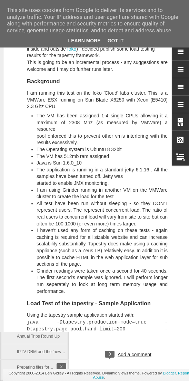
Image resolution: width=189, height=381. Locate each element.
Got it (116, 40)
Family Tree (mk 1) (34, 305)
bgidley (161, 326)
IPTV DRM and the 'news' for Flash (49, 351)
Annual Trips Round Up (38, 336)
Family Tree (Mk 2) (34, 289)
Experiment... (29, 320)
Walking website (32, 258)
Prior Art (24, 274)
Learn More (84, 40)
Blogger (169, 373)
